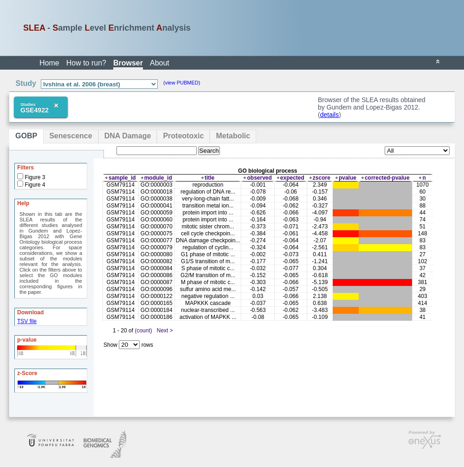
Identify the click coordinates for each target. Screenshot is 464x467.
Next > (165, 330)
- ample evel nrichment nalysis (107, 27)
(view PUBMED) (181, 82)
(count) (143, 330)
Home (49, 63)
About (159, 63)
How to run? (86, 63)
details (329, 114)
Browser (128, 63)
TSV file (27, 321)
